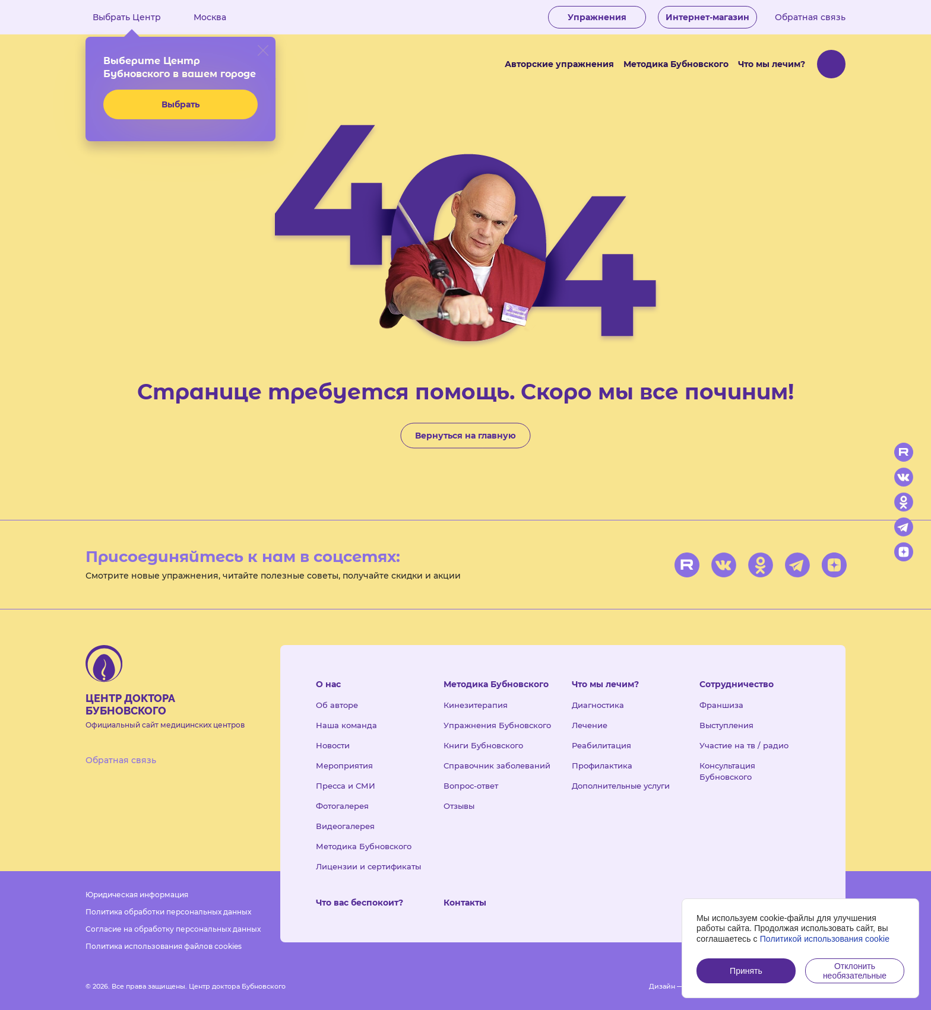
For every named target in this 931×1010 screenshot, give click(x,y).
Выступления (726, 725)
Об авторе (337, 705)
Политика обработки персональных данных (168, 911)
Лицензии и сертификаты (368, 866)
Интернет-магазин (707, 17)
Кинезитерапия (476, 705)
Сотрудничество (736, 684)
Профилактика (602, 765)
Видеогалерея (345, 826)
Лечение (589, 725)
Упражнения (597, 17)
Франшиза (721, 705)
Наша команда (346, 725)
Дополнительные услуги (621, 785)
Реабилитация (601, 745)
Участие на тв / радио (743, 745)
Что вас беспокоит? (359, 902)
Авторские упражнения (559, 64)
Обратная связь (810, 17)
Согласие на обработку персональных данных (173, 929)
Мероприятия (344, 765)
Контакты (465, 902)
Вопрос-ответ (471, 785)
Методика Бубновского (676, 64)
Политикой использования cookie (825, 939)
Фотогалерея (342, 806)
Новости (333, 745)
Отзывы (459, 806)
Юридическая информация (137, 894)
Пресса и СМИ (345, 785)
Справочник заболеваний (497, 765)
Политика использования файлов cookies (164, 946)
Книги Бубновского (483, 745)
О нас (328, 684)
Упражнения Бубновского (497, 725)
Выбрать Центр (135, 17)
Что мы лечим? (771, 64)
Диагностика (598, 705)
